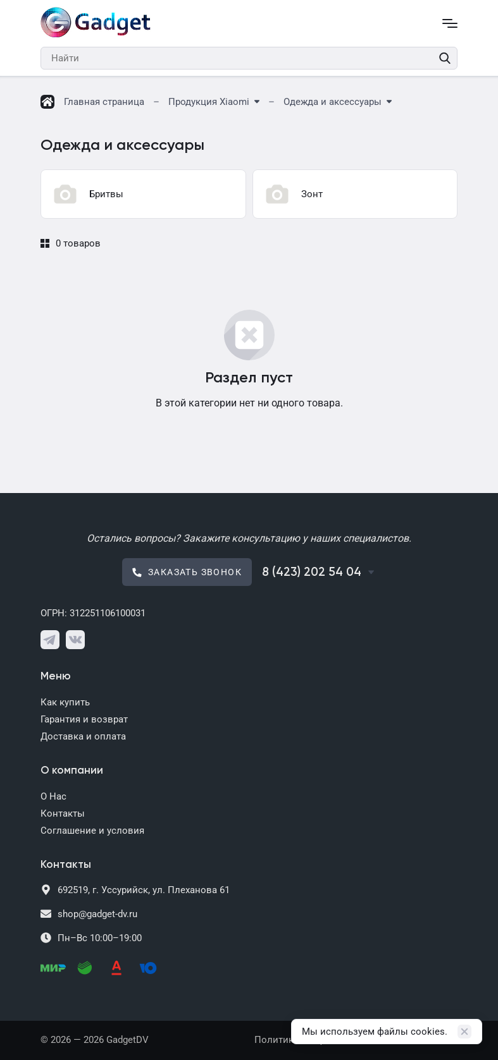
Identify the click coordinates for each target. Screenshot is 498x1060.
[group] (143, 194)
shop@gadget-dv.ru (97, 914)
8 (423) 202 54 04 (311, 572)
